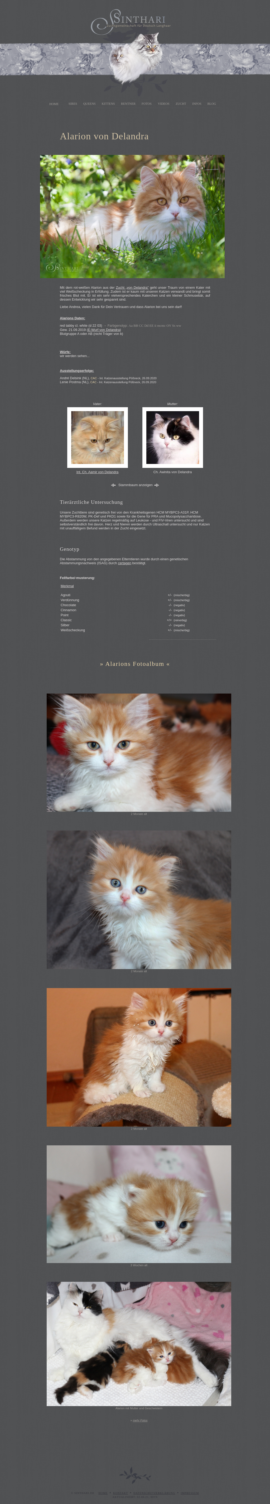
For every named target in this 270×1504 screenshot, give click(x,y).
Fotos (147, 104)
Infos (196, 104)
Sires (73, 104)
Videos (164, 104)
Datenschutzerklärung (154, 1493)
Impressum (190, 1493)
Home (54, 104)
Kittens (108, 104)
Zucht (181, 104)
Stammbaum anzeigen (135, 485)
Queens (89, 104)
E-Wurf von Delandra (104, 330)
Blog (212, 104)
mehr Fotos (140, 1420)
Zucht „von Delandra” (132, 288)
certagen (124, 563)
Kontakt (120, 1493)
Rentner (128, 104)
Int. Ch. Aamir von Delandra (97, 472)
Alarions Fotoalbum (134, 663)
